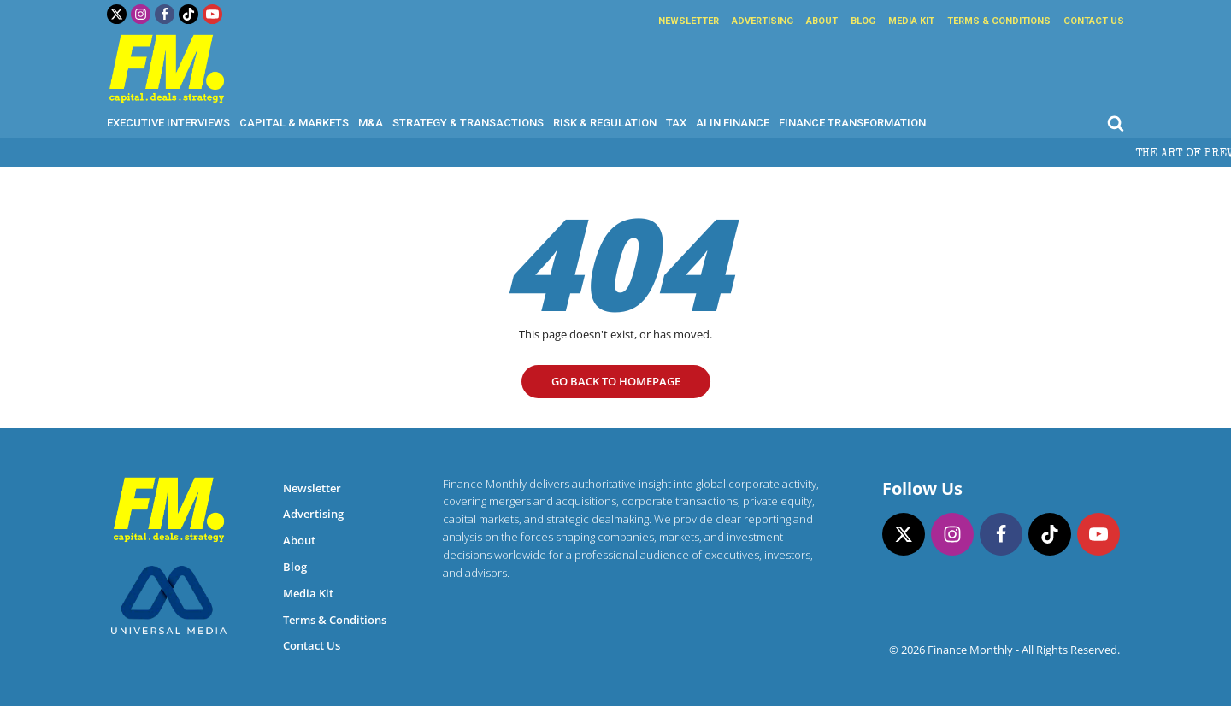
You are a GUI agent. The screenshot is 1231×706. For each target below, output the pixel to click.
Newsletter (688, 20)
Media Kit (911, 20)
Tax (676, 122)
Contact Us (1093, 20)
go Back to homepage (615, 381)
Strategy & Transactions (468, 122)
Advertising (762, 20)
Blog (863, 20)
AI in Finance (732, 122)
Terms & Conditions (999, 20)
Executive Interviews (168, 122)
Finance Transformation (852, 122)
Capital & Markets (294, 122)
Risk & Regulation (605, 122)
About (822, 20)
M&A (370, 122)
